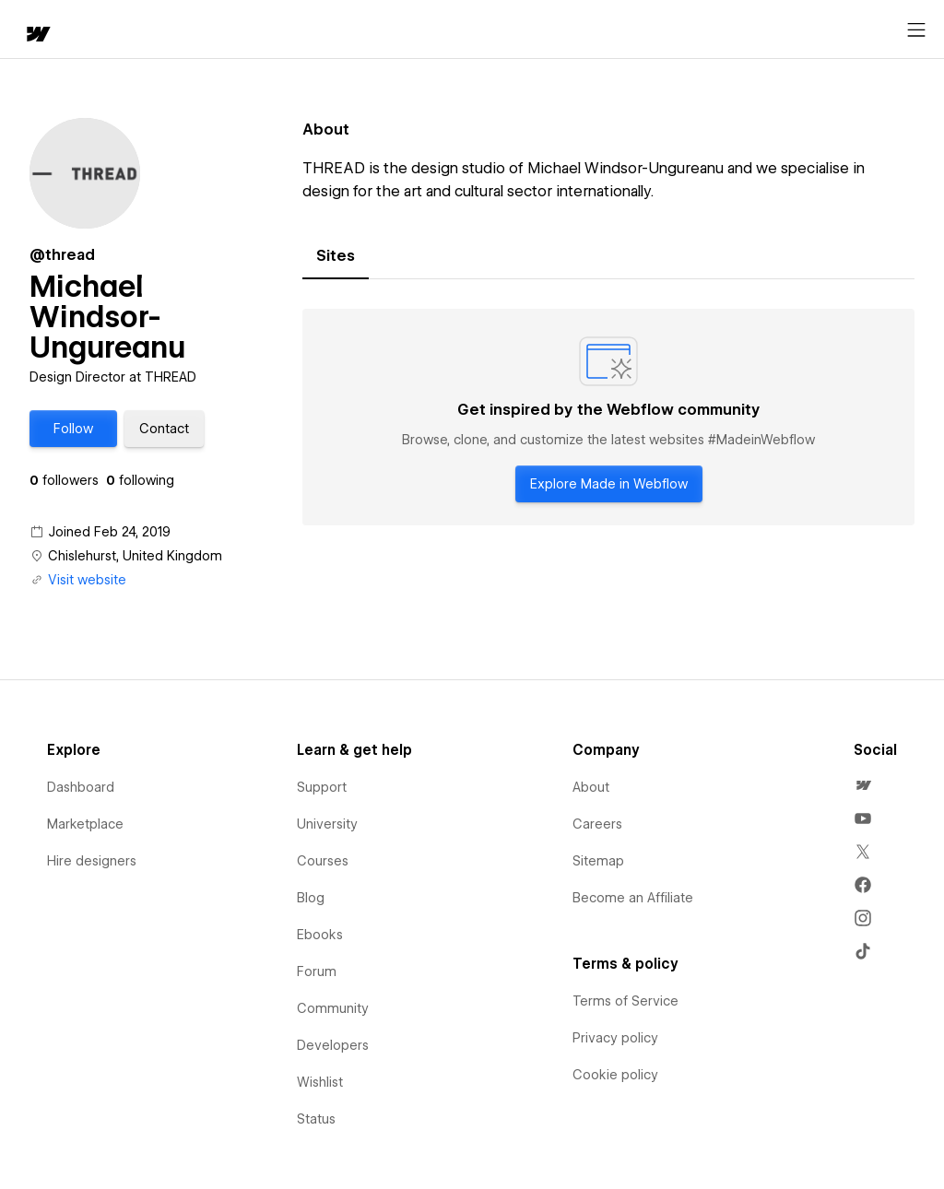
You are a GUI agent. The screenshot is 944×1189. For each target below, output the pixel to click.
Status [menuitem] (316, 1119)
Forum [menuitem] (316, 971)
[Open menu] (916, 30)
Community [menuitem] (333, 1008)
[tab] (335, 256)
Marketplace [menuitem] (85, 824)
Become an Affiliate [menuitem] (632, 897)
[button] (73, 428)
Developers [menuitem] (333, 1045)
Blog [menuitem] (310, 897)
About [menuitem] (590, 787)
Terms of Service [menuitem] (625, 1001)
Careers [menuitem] (597, 824)
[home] (37, 35)
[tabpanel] (608, 417)
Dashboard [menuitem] (80, 787)
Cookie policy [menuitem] (615, 1074)
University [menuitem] (327, 824)
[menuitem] (863, 785)
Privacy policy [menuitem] (615, 1037)
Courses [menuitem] (322, 860)
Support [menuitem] (322, 787)
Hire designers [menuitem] (91, 860)
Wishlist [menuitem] (320, 1082)
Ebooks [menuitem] (320, 934)
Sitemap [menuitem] (598, 860)
